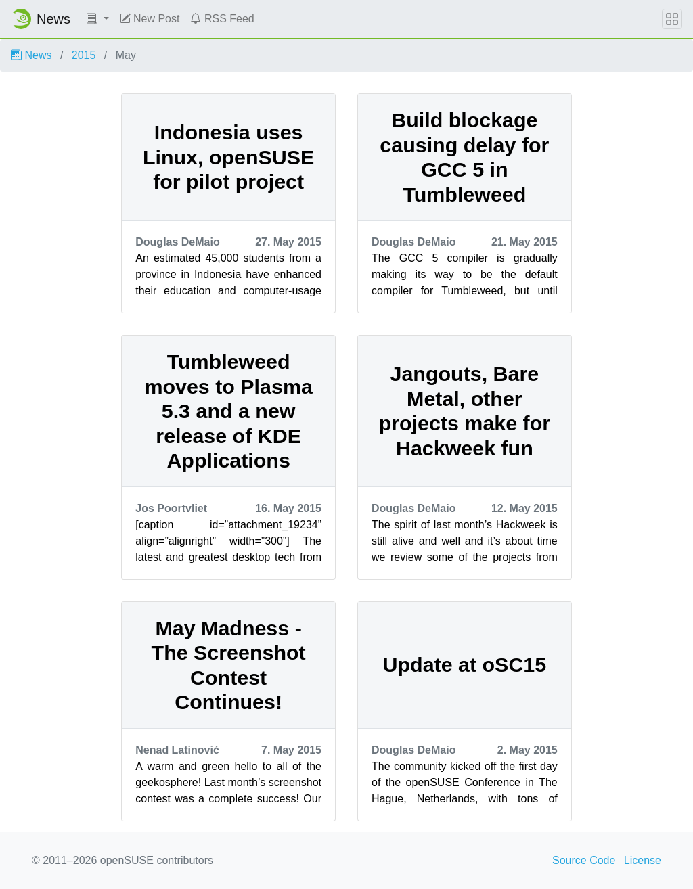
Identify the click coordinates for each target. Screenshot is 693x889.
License (642, 860)
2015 (84, 55)
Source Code (583, 860)
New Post (150, 18)
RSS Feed (222, 18)
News (31, 55)
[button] (97, 18)
